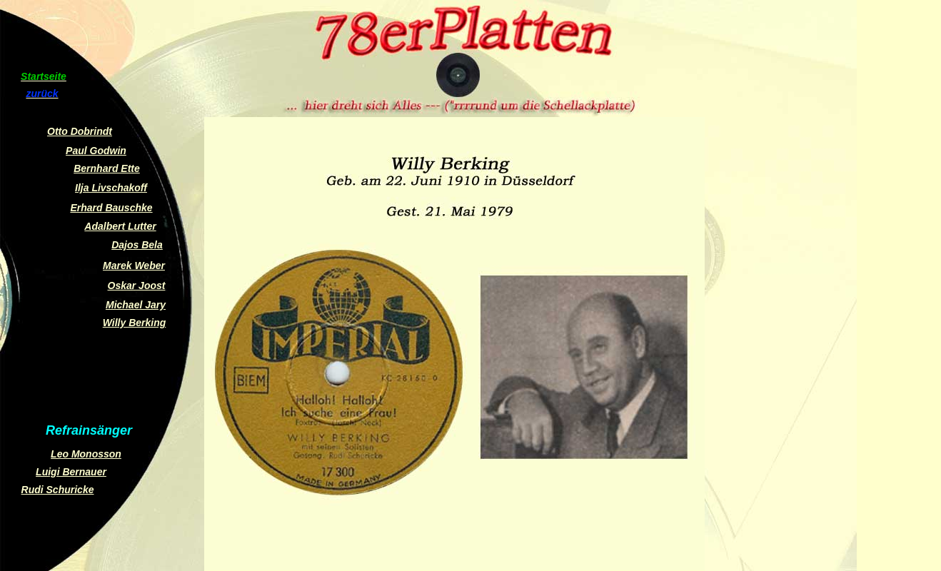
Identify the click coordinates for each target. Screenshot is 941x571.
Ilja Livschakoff (111, 187)
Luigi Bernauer (71, 471)
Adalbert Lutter (120, 226)
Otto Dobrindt (79, 131)
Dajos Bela (137, 245)
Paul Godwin (96, 150)
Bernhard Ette (107, 168)
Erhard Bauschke (111, 207)
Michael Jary (136, 304)
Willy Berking (134, 322)
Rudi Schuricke (57, 489)
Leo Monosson (86, 454)
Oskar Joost (137, 285)
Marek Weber (134, 265)
